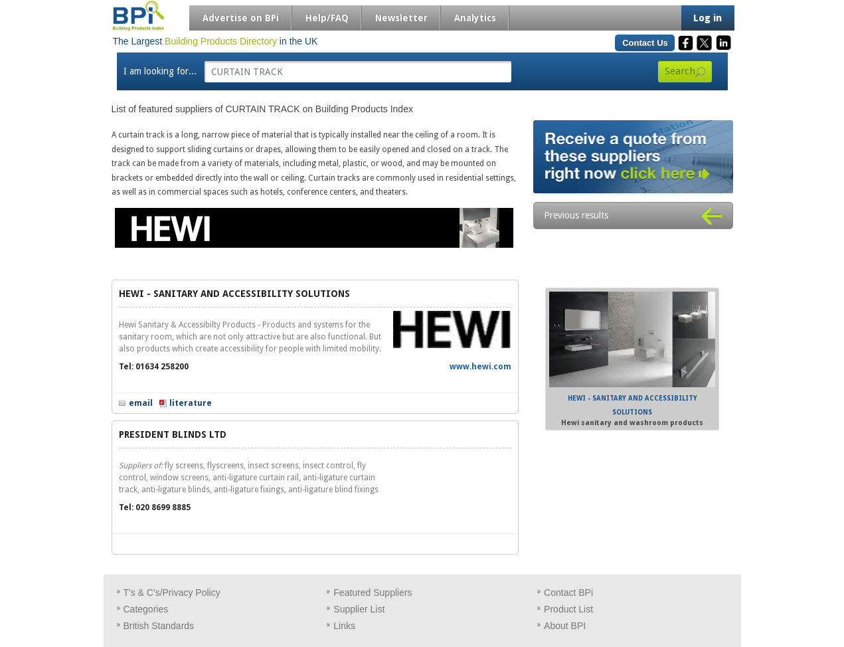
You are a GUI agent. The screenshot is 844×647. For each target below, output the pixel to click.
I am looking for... (160, 71)
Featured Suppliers (372, 592)
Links (344, 625)
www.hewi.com (480, 367)
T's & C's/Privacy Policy (172, 592)
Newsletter (401, 18)
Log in (707, 18)
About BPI (565, 625)
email (141, 403)
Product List (568, 609)
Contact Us (645, 43)
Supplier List (358, 609)
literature (190, 403)
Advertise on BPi (241, 18)
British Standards (159, 625)
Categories (146, 609)
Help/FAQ (327, 18)
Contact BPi (568, 592)
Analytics (475, 18)
